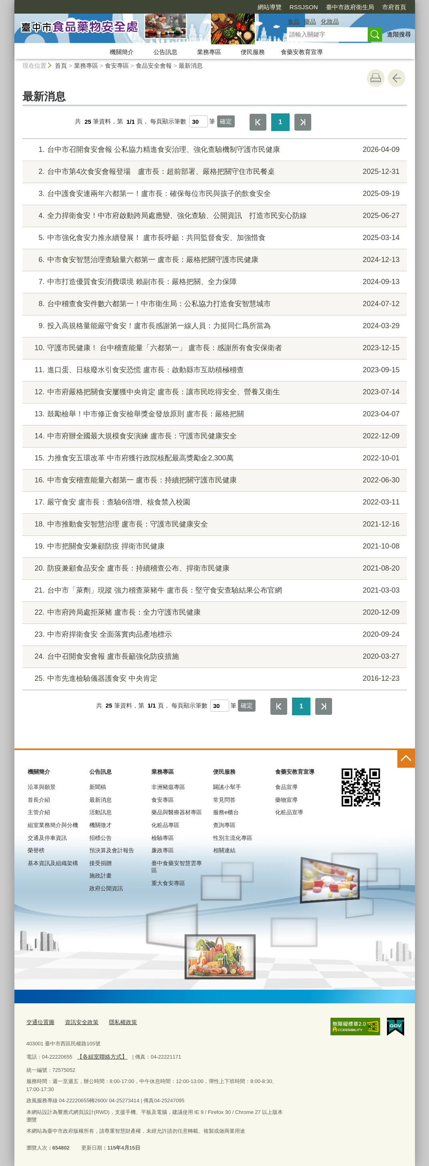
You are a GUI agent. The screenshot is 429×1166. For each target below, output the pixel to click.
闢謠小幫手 (227, 787)
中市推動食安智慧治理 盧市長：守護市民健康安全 (213, 524)
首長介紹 (39, 800)
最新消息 (191, 65)
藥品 (310, 21)
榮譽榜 (36, 850)
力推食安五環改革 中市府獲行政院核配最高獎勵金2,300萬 (213, 458)
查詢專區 (224, 825)
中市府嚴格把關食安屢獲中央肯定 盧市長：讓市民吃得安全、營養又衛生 (213, 392)
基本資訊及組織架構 (53, 863)
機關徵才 (100, 825)
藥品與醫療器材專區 (176, 812)
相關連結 (224, 850)
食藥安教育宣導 (302, 51)
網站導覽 (223, 7)
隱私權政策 (118, 1022)
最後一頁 (302, 122)
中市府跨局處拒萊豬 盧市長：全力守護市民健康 (213, 612)
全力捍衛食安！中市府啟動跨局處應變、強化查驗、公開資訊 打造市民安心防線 (213, 216)
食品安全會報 (154, 65)
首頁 (61, 65)
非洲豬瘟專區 (168, 787)
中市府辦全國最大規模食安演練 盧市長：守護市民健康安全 (213, 436)
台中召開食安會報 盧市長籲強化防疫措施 (213, 656)
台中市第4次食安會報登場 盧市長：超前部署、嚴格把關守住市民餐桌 (213, 172)
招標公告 (100, 838)
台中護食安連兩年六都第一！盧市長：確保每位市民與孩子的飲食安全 (213, 194)
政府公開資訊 (106, 888)
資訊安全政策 (78, 1022)
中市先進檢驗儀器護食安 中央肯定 (213, 678)
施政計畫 (100, 875)
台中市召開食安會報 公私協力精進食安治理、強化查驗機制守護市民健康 (213, 149)
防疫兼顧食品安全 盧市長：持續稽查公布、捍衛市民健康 (213, 568)
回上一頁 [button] (396, 78)
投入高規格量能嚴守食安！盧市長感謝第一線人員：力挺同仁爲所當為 (213, 326)
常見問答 (224, 800)
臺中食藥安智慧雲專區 (176, 866)
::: (11, 3)
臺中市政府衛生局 (304, 7)
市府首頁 (348, 7)
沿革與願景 (42, 787)
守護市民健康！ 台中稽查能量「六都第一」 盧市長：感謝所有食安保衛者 (213, 348)
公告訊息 (165, 51)
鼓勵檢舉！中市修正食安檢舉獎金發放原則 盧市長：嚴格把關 (213, 414)
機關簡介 (122, 51)
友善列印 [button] (376, 78)
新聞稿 (97, 787)
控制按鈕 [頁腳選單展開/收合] (406, 759)
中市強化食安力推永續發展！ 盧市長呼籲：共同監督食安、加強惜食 (213, 238)
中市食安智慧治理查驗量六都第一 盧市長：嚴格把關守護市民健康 (213, 260)
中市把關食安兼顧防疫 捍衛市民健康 (213, 546)
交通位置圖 (39, 1022)
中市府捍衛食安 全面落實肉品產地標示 (213, 634)
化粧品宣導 (289, 812)
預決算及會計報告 (111, 850)
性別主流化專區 (232, 838)
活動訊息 (100, 812)
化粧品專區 (165, 825)
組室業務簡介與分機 (53, 825)
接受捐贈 (100, 863)
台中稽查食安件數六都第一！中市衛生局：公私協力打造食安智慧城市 (213, 304)
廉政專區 (162, 850)
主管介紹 (39, 812)
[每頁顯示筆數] (198, 121)
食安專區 (117, 65)
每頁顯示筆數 (168, 121)
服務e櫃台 (226, 812)
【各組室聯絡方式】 (100, 1056)
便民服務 (253, 51)
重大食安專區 (168, 883)
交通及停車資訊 (47, 838)
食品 (294, 21)
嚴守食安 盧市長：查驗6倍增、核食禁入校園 (213, 502)
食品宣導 (286, 787)
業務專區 (209, 51)
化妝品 (330, 21)
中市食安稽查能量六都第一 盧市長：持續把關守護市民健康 (213, 480)
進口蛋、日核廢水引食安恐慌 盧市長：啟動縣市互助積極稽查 (213, 370)
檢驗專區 (162, 838)
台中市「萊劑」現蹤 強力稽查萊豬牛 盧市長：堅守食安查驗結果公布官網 (213, 590)
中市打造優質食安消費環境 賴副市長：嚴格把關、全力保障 (213, 282)
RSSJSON (258, 7)
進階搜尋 (399, 34)
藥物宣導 (286, 800)
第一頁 (258, 122)
